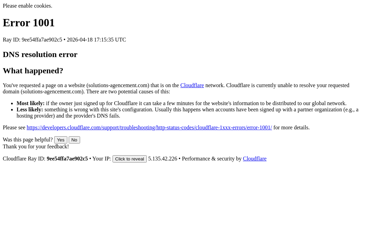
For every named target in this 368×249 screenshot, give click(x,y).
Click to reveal (129, 159)
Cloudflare (192, 85)
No (74, 139)
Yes (61, 139)
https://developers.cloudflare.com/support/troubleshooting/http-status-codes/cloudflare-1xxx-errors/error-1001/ (149, 127)
